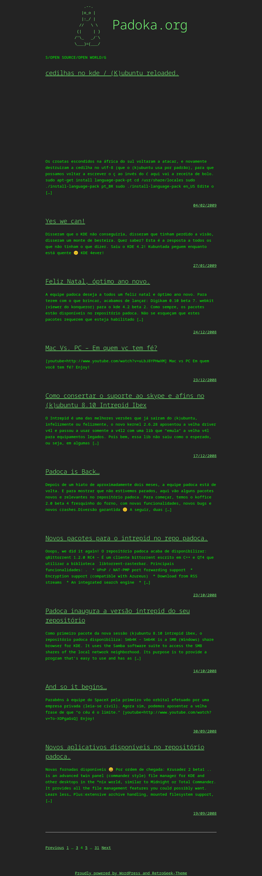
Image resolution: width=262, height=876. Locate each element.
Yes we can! (65, 220)
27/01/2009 (205, 265)
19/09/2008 (205, 813)
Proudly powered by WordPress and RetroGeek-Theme (131, 872)
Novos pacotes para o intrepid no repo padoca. (126, 537)
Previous (54, 847)
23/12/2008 (205, 379)
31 (97, 847)
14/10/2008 (205, 670)
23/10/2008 (205, 594)
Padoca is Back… (72, 471)
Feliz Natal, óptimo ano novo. (97, 281)
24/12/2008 (205, 331)
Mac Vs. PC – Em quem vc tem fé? (101, 347)
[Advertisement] (131, 119)
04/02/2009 (205, 205)
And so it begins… (76, 686)
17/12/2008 (205, 455)
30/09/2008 (205, 731)
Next (106, 847)
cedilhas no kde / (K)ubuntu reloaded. (112, 72)
